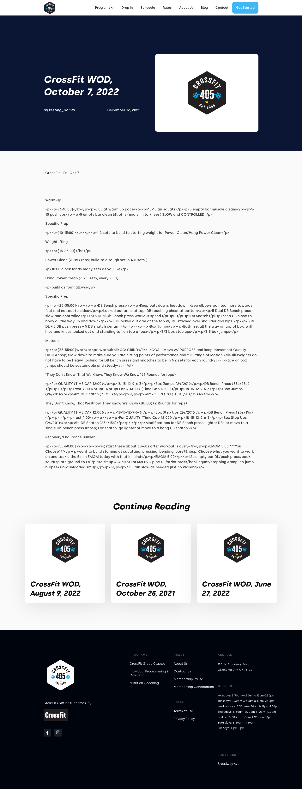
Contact (221, 7)
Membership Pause (188, 679)
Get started (245, 7)
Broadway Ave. (229, 764)
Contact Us (182, 671)
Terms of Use (183, 711)
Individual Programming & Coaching (149, 673)
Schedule (148, 7)
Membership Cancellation (194, 687)
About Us (186, 7)
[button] (104, 8)
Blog (204, 7)
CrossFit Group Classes (147, 663)
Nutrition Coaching (144, 683)
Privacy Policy (184, 719)
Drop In (127, 7)
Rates (167, 7)
